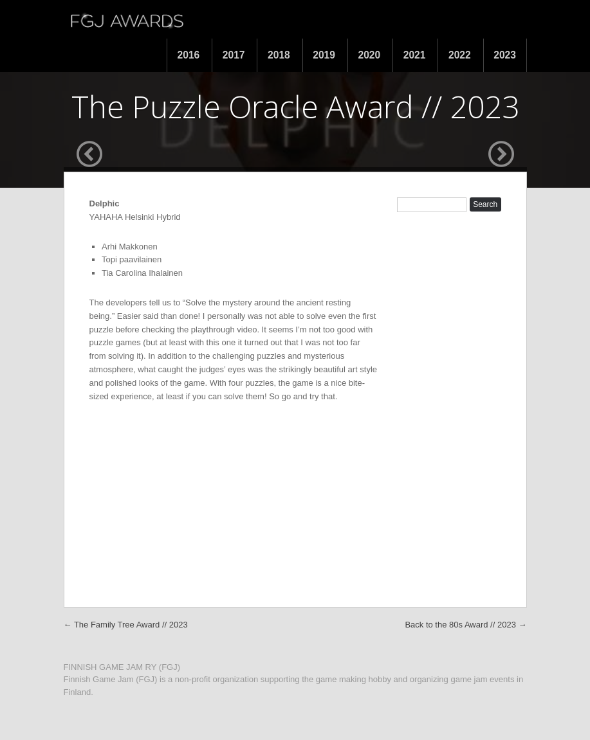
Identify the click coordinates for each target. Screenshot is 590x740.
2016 (189, 55)
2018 (279, 55)
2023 (504, 55)
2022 (459, 55)
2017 (234, 55)
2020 (369, 55)
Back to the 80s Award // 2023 (465, 624)
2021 (414, 55)
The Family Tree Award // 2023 (126, 624)
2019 (324, 55)
